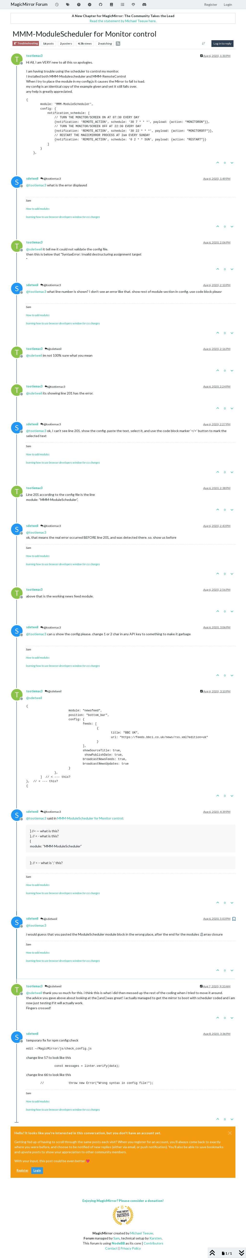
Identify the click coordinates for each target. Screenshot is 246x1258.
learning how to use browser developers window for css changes (63, 217)
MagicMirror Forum (29, 4)
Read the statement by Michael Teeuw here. (123, 21)
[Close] (229, 1133)
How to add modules (37, 208)
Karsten (155, 1238)
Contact (111, 1248)
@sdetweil (53, 349)
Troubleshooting (26, 43)
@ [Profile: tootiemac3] (36, 185)
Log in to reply (222, 43)
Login (37, 1170)
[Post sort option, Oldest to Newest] (204, 43)
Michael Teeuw (141, 1233)
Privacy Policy (130, 1248)
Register (22, 1170)
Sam (116, 1238)
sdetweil (32, 178)
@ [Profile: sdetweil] (34, 249)
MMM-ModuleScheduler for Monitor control (90, 818)
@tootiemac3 (50, 178)
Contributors (153, 1243)
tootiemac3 (34, 56)
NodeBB (118, 1243)
